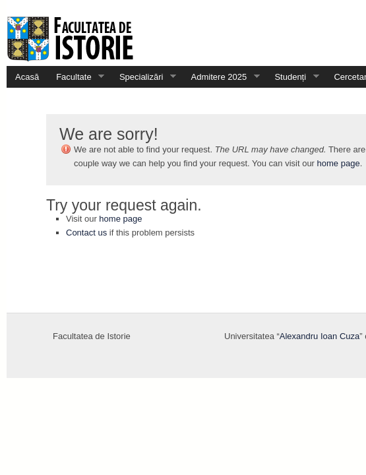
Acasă (27, 77)
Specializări (143, 77)
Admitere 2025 (221, 77)
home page (338, 163)
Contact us (86, 233)
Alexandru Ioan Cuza (319, 336)
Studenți (292, 77)
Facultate (75, 77)
